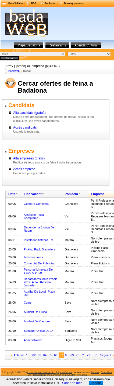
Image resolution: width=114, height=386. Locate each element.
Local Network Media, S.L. (41, 372)
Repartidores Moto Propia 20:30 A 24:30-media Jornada (40, 282)
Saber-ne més (72, 383)
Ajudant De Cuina (35, 312)
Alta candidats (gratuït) (29, 113)
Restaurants (57, 45)
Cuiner (28, 302)
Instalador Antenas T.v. (38, 240)
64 (45, 355)
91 (96, 355)
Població (71, 194)
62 (33, 355)
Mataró (95, 372)
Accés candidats (25, 127)
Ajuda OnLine (65, 372)
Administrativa (33, 340)
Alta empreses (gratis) (29, 158)
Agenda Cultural (86, 45)
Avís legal (82, 375)
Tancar (96, 383)
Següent (105, 355)
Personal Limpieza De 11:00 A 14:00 (38, 271)
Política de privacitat (64, 375)
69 (72, 355)
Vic (29, 375)
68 (66, 355)
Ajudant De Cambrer (37, 321)
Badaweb (14, 71)
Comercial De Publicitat (39, 263)
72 (88, 355)
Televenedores (33, 257)
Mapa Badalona (28, 45)
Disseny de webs (74, 3)
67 (61, 355)
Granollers (106, 372)
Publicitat (50, 3)
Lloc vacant (32, 194)
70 (77, 355)
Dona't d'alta (15, 3)
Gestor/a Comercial (36, 203)
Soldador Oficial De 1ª (38, 330)
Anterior (19, 355)
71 (83, 355)
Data (11, 194)
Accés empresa (24, 169)
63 (39, 355)
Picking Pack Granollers (39, 249)
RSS (33, 3)
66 (55, 355)
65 (50, 355)
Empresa (98, 194)
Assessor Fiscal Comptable (34, 216)
